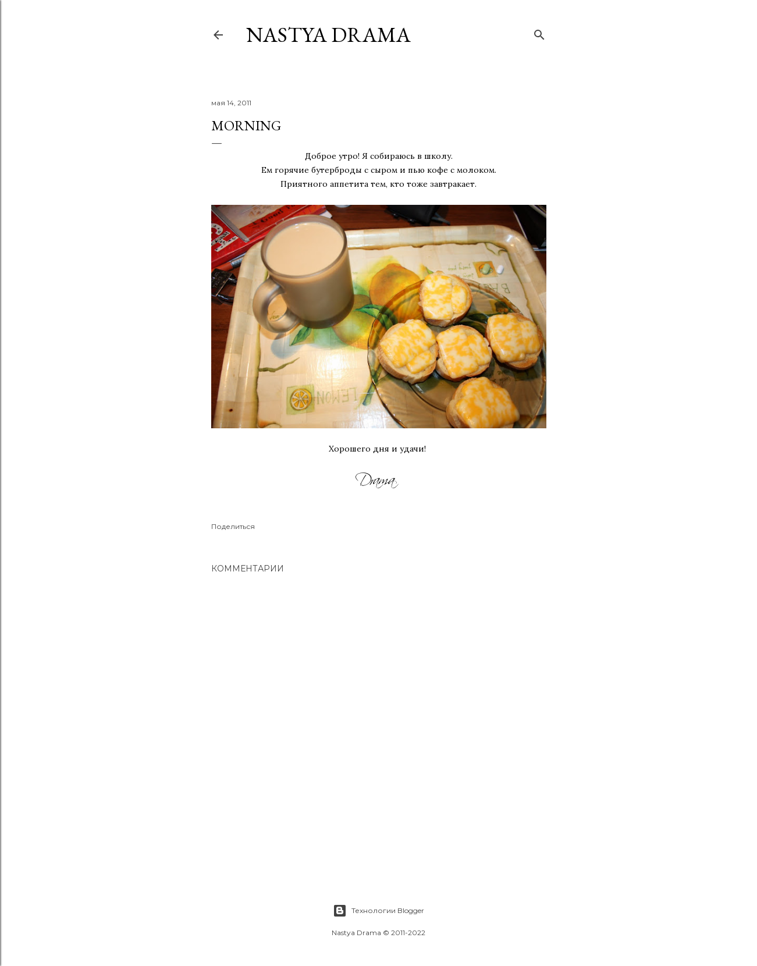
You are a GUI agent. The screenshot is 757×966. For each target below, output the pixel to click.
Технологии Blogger (378, 911)
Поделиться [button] (233, 526)
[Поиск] (539, 32)
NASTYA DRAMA (328, 34)
